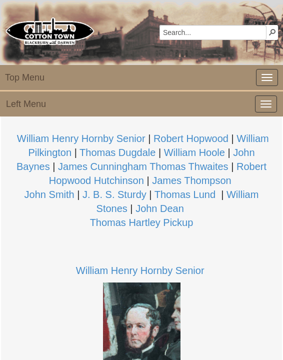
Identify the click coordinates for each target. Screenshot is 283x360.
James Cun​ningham (102, 166)
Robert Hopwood (191, 138)
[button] (272, 32)
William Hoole (194, 152)
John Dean (160, 208)
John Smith (49, 194)
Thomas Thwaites (189, 166)
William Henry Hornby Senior (140, 270)
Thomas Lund (185, 194)
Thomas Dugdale (118, 152)
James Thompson (192, 180)
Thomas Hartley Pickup (142, 222)
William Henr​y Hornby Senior (81, 138)
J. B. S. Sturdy (114, 194)
